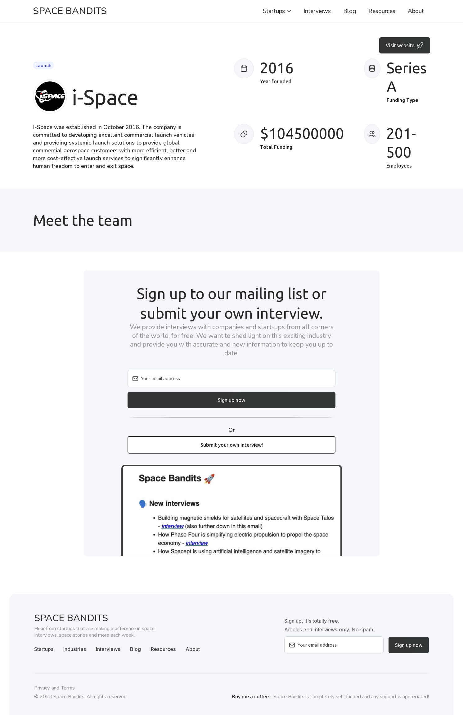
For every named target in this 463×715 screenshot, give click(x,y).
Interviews (317, 11)
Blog (349, 11)
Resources (381, 11)
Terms (68, 688)
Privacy (42, 688)
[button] (277, 11)
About (416, 11)
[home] (70, 11)
